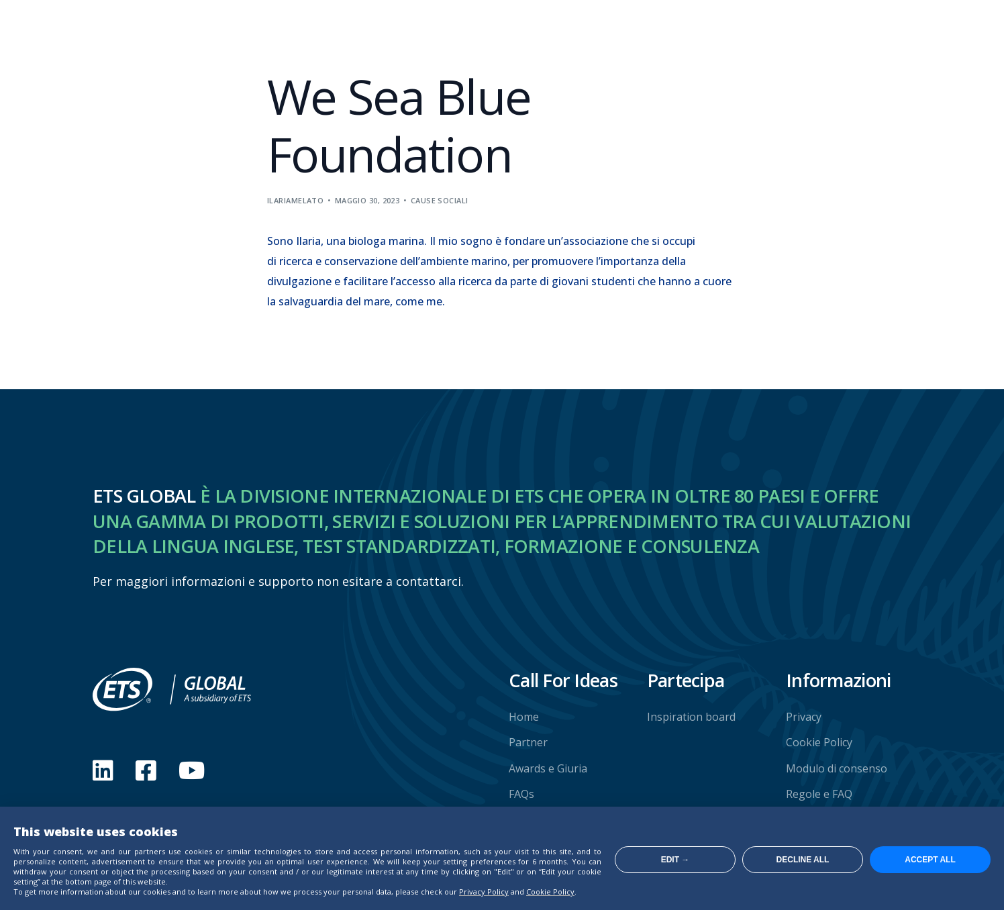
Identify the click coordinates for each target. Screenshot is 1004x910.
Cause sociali (439, 200)
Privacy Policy (484, 892)
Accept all (930, 859)
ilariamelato (295, 200)
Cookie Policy (550, 892)
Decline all (803, 859)
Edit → (675, 859)
